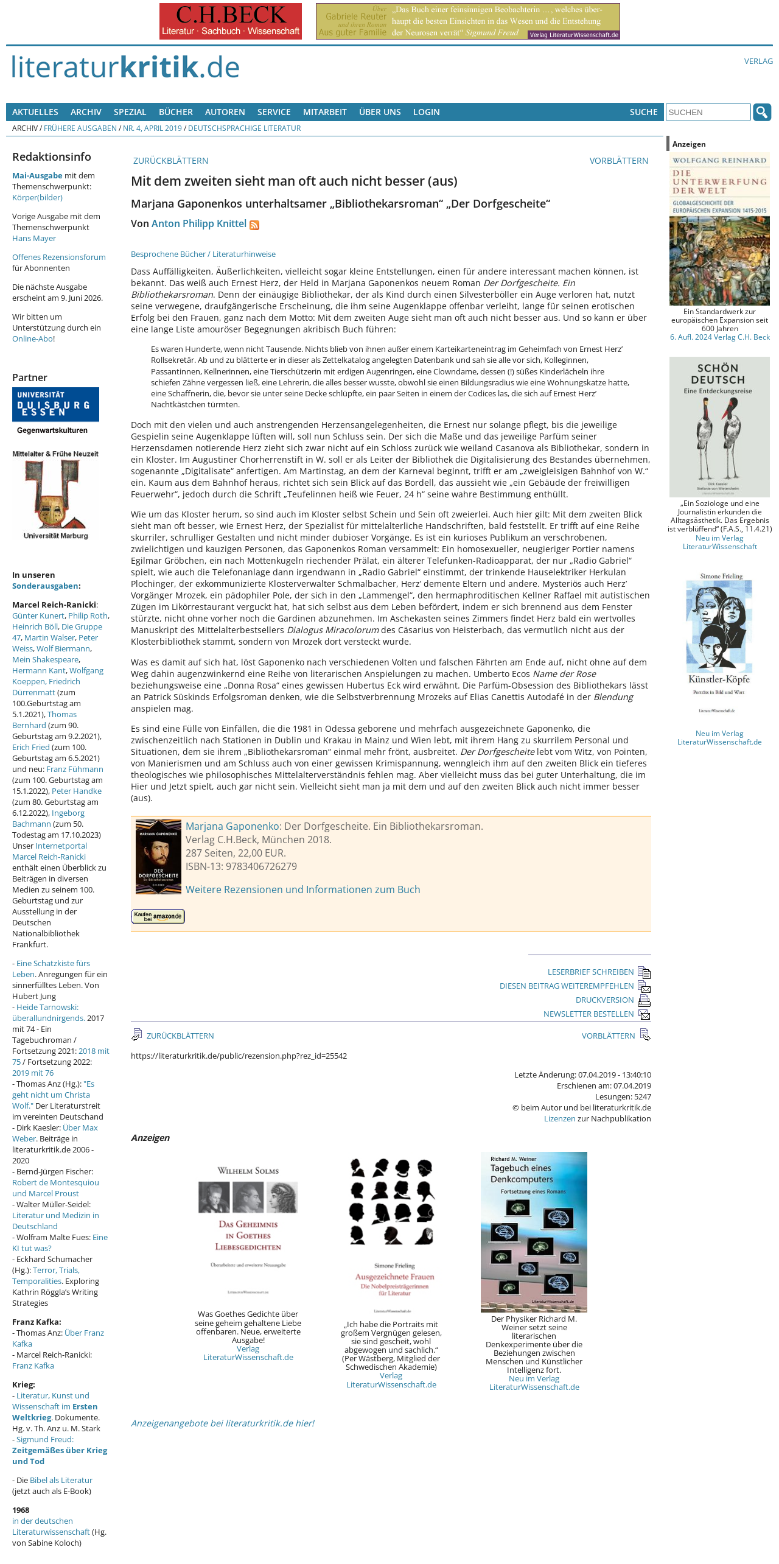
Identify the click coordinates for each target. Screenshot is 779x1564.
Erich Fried (31, 747)
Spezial (130, 111)
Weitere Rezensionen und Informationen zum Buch (303, 889)
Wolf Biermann (63, 648)
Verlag (758, 60)
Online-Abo (32, 338)
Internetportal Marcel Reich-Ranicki (49, 851)
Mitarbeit (325, 111)
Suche (644, 111)
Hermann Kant (39, 670)
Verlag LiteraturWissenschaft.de (248, 1352)
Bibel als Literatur (61, 1480)
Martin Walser (49, 637)
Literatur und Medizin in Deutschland (55, 1221)
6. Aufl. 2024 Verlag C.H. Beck (720, 337)
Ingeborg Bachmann (48, 818)
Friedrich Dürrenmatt (46, 687)
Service (274, 111)
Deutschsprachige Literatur (244, 128)
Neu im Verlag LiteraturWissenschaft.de (534, 1382)
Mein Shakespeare (45, 659)
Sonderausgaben (45, 585)
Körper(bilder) (37, 197)
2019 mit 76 (33, 1072)
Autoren (225, 111)
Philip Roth (88, 615)
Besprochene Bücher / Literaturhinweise (203, 253)
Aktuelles (35, 111)
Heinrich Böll (35, 626)
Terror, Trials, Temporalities (46, 1275)
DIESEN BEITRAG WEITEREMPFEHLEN (575, 985)
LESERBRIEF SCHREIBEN (599, 971)
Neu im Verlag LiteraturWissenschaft (720, 542)
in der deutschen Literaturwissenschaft (51, 1526)
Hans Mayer (34, 238)
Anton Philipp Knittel (199, 223)
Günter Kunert (38, 615)
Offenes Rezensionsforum (59, 256)
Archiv (86, 111)
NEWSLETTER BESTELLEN (597, 1013)
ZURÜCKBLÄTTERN (170, 160)
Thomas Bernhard (44, 720)
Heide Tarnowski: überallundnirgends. (48, 1012)
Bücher (176, 111)
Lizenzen (560, 1118)
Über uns (380, 111)
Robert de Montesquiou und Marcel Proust (55, 1188)
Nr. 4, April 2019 (152, 128)
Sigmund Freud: (59, 1450)
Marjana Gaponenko (232, 826)
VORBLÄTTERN (620, 160)
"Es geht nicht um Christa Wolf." (53, 1094)
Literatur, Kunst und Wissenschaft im (55, 1406)
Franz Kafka (33, 1365)
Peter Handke (77, 790)
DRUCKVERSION (613, 999)
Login (426, 111)
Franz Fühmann (74, 768)
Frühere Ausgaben (80, 128)
